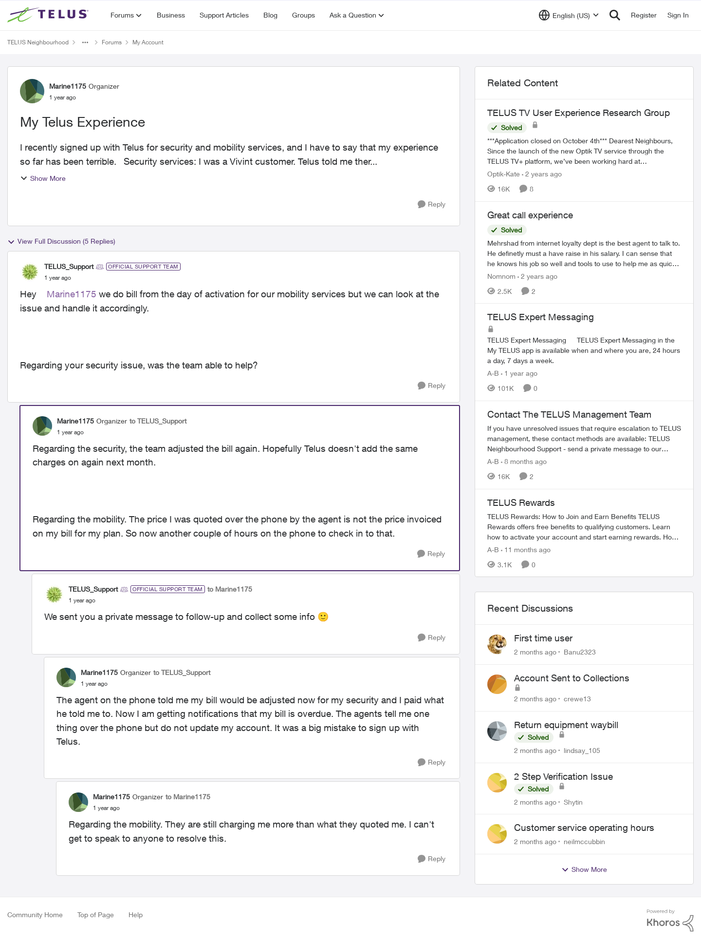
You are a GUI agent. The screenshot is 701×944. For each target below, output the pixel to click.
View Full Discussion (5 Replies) (61, 241)
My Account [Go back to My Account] (148, 42)
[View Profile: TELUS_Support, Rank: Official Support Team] (29, 272)
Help (136, 914)
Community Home (35, 914)
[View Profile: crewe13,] (497, 684)
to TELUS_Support (157, 421)
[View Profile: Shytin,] (497, 782)
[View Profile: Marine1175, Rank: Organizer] (32, 91)
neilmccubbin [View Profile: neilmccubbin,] (584, 841)
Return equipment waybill (566, 724)
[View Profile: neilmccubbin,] (497, 834)
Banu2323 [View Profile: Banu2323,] (580, 652)
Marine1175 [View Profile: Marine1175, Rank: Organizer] (67, 86)
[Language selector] (569, 15)
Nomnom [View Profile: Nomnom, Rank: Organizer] (501, 275)
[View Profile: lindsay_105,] (497, 731)
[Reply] (431, 204)
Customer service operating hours (584, 827)
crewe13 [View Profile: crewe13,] (577, 698)
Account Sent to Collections (571, 678)
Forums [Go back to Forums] (112, 42)
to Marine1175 (229, 589)
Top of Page (95, 914)
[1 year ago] (519, 373)
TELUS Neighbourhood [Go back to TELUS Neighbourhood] (38, 42)
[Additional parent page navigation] (85, 42)
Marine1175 (71, 294)
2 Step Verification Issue (563, 776)
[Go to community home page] (49, 15)
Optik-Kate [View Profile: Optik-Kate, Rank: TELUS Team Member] (503, 174)
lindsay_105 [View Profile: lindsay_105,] (582, 750)
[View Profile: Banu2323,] (497, 644)
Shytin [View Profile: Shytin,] (573, 801)
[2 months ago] (535, 652)
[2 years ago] (542, 174)
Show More (43, 178)
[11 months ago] (526, 549)
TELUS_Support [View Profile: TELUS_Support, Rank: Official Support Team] (68, 266)
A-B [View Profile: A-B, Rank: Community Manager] (493, 373)
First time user (543, 638)
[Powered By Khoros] (670, 920)
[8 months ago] (524, 461)
